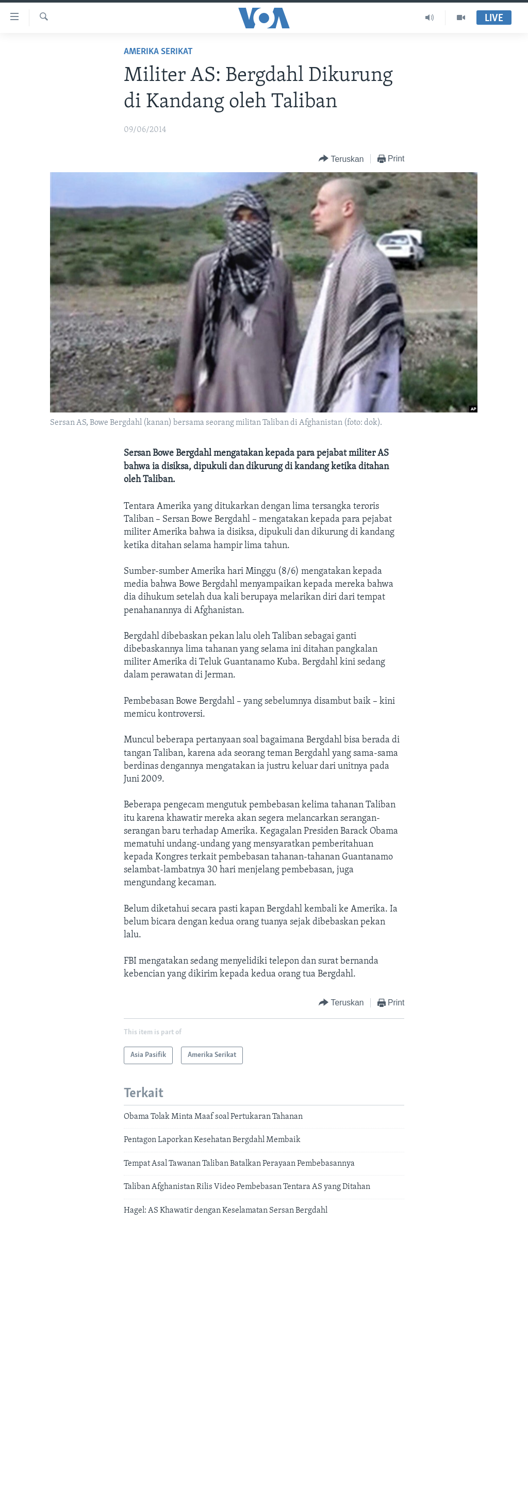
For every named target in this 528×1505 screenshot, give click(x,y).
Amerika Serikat (158, 52)
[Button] (341, 159)
